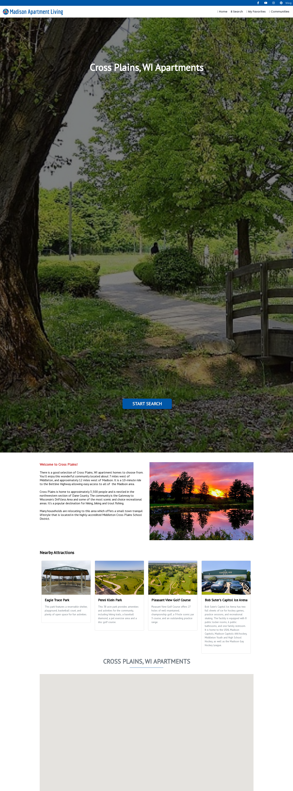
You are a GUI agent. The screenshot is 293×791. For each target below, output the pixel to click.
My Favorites (256, 11)
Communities (279, 11)
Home (222, 11)
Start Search (147, 404)
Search (237, 11)
